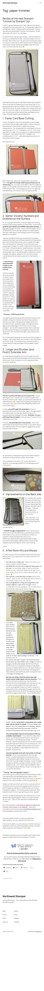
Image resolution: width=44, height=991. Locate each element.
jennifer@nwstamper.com (32, 809)
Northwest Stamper (10, 3)
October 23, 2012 (7, 878)
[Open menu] (40, 3)
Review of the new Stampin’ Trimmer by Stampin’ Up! (18, 20)
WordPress (38, 931)
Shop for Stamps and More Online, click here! (22, 853)
